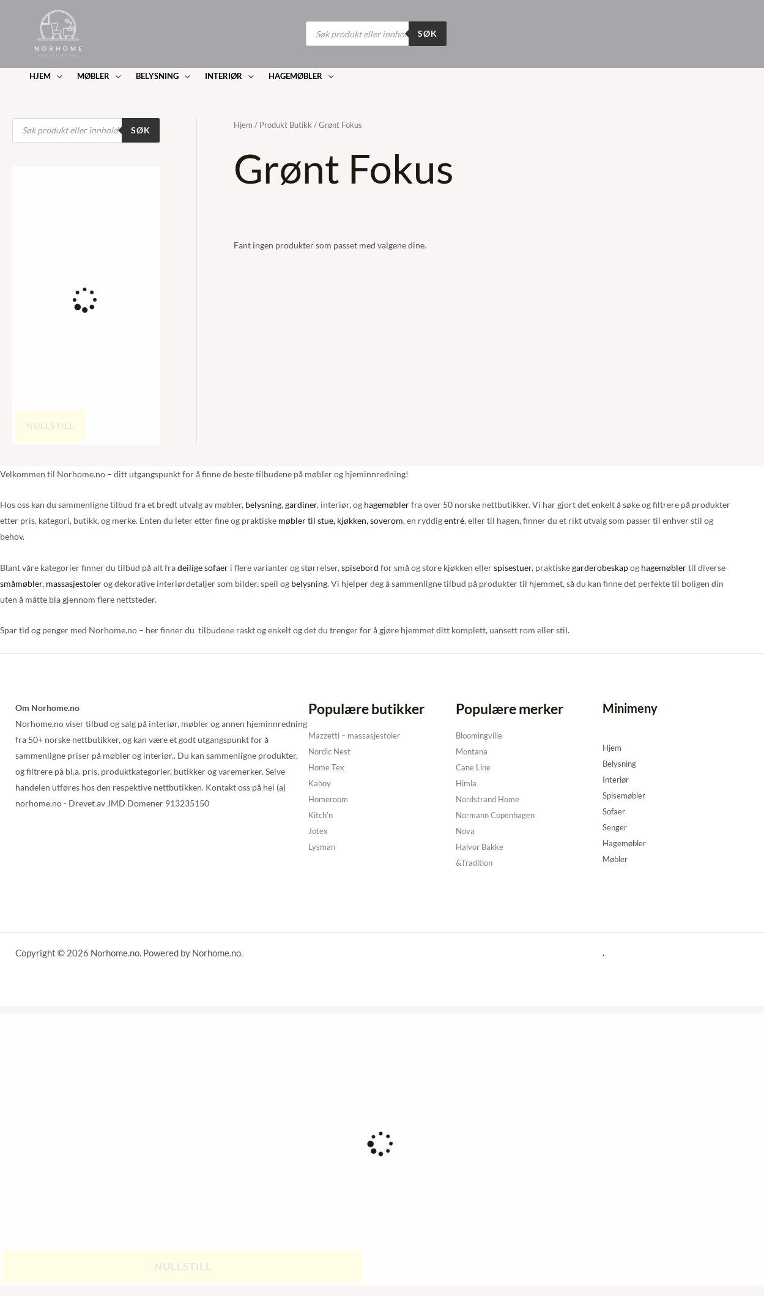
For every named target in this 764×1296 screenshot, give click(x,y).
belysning (263, 504)
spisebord (360, 567)
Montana (473, 751)
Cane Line (474, 767)
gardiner (301, 504)
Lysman (322, 846)
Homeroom (330, 799)
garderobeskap (600, 567)
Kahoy (320, 783)
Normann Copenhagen (499, 815)
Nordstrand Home (490, 799)
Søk (427, 33)
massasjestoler (74, 583)
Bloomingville (482, 735)
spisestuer (513, 567)
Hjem (243, 125)
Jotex (318, 830)
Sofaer (615, 811)
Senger (615, 827)
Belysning (621, 763)
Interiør (617, 779)
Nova (466, 830)
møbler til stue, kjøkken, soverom (340, 520)
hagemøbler (386, 504)
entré (454, 520)
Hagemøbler (626, 843)
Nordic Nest (331, 751)
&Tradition (476, 862)
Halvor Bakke (481, 846)
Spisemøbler (626, 795)
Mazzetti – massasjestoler (356, 735)
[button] (45, 76)
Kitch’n (321, 815)
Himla (467, 783)
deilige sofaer (202, 567)
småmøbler (21, 583)
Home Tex (327, 767)
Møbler (617, 859)
